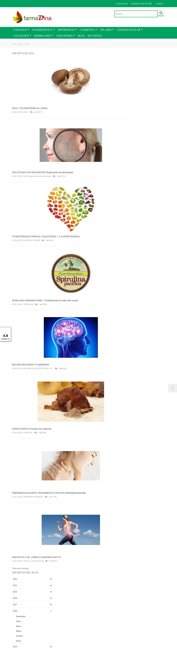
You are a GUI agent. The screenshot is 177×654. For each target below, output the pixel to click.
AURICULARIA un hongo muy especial (31, 419)
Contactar (56, 615)
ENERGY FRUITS (139, 202)
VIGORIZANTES (138, 151)
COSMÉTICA (88, 29)
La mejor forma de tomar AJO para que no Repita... (152, 393)
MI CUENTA (95, 35)
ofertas (145, 443)
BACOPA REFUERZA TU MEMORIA (30, 356)
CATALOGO (21, 29)
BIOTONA (135, 265)
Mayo (137, 108)
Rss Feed (56, 612)
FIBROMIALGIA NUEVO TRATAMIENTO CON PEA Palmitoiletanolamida (49, 481)
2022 (133, 61)
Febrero (138, 118)
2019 (133, 73)
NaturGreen (136, 214)
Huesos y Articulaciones (33, 548)
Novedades (18, 615)
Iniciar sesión (122, 3)
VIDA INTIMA (65, 35)
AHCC (26, 110)
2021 (133, 67)
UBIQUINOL (136, 335)
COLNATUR (136, 170)
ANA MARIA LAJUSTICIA (142, 157)
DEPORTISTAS (67, 29)
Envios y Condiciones (22, 573)
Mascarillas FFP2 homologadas (145, 354)
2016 (133, 93)
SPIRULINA (28, 298)
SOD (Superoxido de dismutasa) (37, 173)
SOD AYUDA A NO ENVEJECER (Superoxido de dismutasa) (42, 169)
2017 (133, 86)
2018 (133, 80)
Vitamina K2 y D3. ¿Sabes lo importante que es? (36, 544)
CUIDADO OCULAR (129, 29)
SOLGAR (135, 278)
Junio (137, 103)
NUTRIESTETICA (43, 29)
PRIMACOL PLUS (139, 341)
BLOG (81, 35)
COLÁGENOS (22, 35)
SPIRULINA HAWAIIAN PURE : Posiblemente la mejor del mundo (45, 294)
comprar (136, 443)
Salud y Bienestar (139, 360)
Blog (21, 44)
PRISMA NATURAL (139, 176)
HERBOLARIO (43, 35)
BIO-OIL (134, 195)
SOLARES (107, 29)
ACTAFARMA (137, 234)
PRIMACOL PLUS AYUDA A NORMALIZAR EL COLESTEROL (152, 422)
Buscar (135, 476)
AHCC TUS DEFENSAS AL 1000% (30, 106)
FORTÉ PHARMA (139, 221)
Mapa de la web (59, 618)
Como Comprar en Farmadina (21, 584)
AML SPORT (136, 144)
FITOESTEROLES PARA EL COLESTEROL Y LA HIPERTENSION (46, 231)
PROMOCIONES (20, 612)
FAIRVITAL (28, 423)
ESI (132, 208)
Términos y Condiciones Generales (22, 578)
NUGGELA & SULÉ (139, 253)
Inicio (14, 44)
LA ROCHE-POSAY (139, 227)
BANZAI (134, 183)
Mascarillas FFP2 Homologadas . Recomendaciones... (150, 407)
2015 (133, 128)
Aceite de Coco (137, 329)
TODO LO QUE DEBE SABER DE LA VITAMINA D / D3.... (152, 379)
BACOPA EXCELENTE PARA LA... (38, 360)
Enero (137, 123)
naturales (155, 443)
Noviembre (139, 98)
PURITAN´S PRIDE (31, 235)
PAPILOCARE (137, 348)
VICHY (134, 272)
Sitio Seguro (87, 593)
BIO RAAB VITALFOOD (141, 240)
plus (162, 443)
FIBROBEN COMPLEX (33, 485)
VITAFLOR (136, 259)
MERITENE (136, 164)
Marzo (137, 113)
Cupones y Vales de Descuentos (22, 590)
